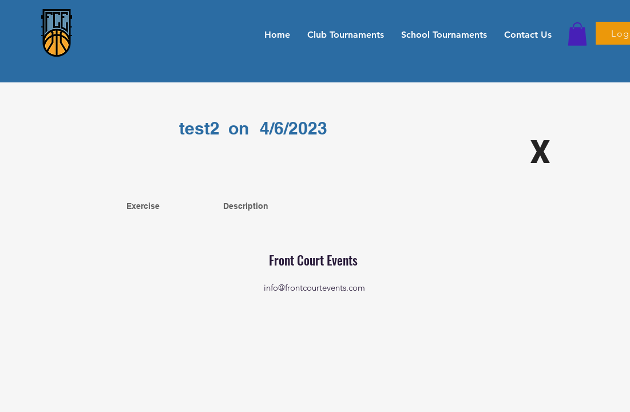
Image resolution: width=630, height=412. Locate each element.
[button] (346, 34)
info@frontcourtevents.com (314, 287)
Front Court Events (314, 260)
